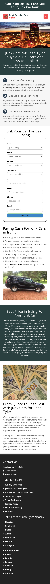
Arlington (9, 545)
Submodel (11, 170)
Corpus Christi (12, 550)
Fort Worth (10, 537)
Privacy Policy (11, 504)
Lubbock (9, 562)
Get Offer (25, 215)
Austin (8, 533)
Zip (8, 179)
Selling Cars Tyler (13, 496)
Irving (8, 569)
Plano (8, 554)
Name (9, 188)
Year (9, 143)
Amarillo (9, 573)
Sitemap (9, 511)
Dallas (8, 530)
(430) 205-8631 (22, 4)
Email (9, 206)
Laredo (8, 558)
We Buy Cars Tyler (13, 485)
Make (9, 152)
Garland (9, 565)
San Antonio (11, 526)
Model (10, 161)
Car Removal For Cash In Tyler (19, 492)
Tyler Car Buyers (13, 500)
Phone (10, 197)
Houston (9, 522)
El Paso (8, 541)
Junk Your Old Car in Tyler (16, 489)
